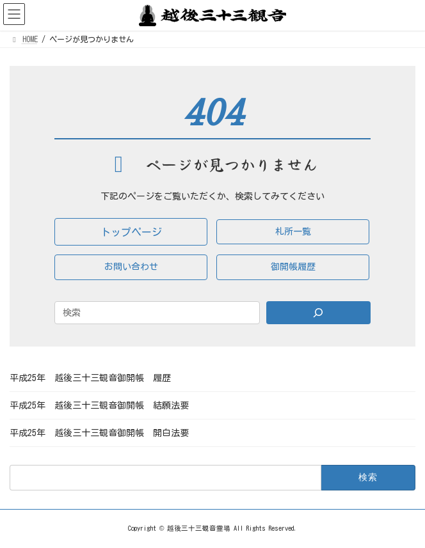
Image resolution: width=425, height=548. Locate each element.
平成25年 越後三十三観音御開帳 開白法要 (99, 432)
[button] (130, 232)
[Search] (318, 312)
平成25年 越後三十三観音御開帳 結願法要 (99, 405)
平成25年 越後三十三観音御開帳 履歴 (90, 377)
